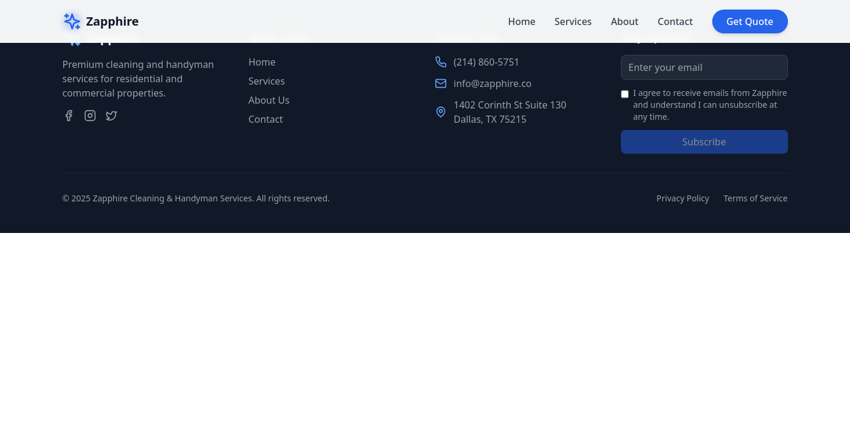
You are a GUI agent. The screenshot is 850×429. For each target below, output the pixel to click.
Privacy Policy (683, 198)
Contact (675, 21)
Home (522, 21)
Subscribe (704, 141)
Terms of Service (756, 198)
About (624, 21)
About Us (269, 100)
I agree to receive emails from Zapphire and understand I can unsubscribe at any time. (710, 104)
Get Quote (750, 21)
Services (573, 21)
